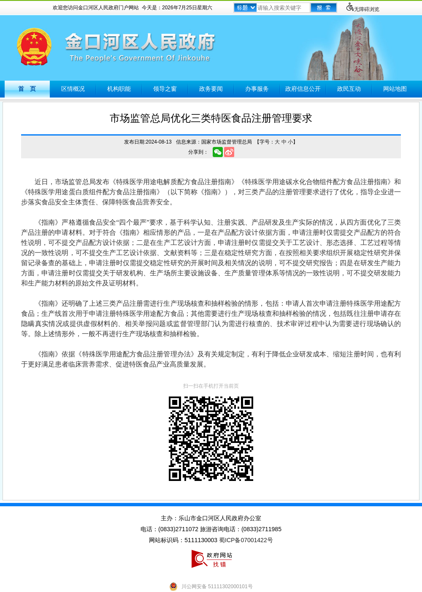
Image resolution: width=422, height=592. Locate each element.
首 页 (27, 88)
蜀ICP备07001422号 (246, 540)
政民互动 (349, 88)
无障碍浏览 (362, 9)
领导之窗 (165, 88)
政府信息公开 (303, 88)
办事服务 (257, 88)
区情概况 (73, 88)
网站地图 (395, 88)
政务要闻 (211, 88)
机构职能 (119, 88)
